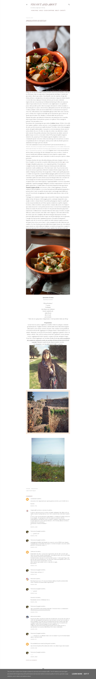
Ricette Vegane (32, 490)
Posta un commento (31, 660)
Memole (33, 578)
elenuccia (33, 616)
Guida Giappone (48, 10)
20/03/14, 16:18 (34, 648)
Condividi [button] (28, 488)
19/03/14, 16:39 (34, 584)
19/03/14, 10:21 (34, 574)
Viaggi (40, 10)
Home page (34, 10)
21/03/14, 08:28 (34, 656)
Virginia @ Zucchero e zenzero (39, 510)
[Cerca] (69, 4)
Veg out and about (44, 4)
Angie (28, 164)
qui (63, 162)
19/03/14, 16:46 (34, 593)
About (56, 10)
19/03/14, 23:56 (34, 602)
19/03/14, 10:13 (34, 565)
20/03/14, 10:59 (34, 629)
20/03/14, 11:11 (33, 639)
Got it (86, 674)
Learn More (77, 674)
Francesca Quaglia (35, 531)
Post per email (34, 488)
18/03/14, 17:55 (34, 505)
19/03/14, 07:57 (34, 547)
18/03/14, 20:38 (34, 527)
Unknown (33, 551)
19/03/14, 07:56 (34, 535)
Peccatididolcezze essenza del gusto (40, 643)
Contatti (62, 10)
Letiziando (33, 498)
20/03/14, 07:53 (34, 612)
